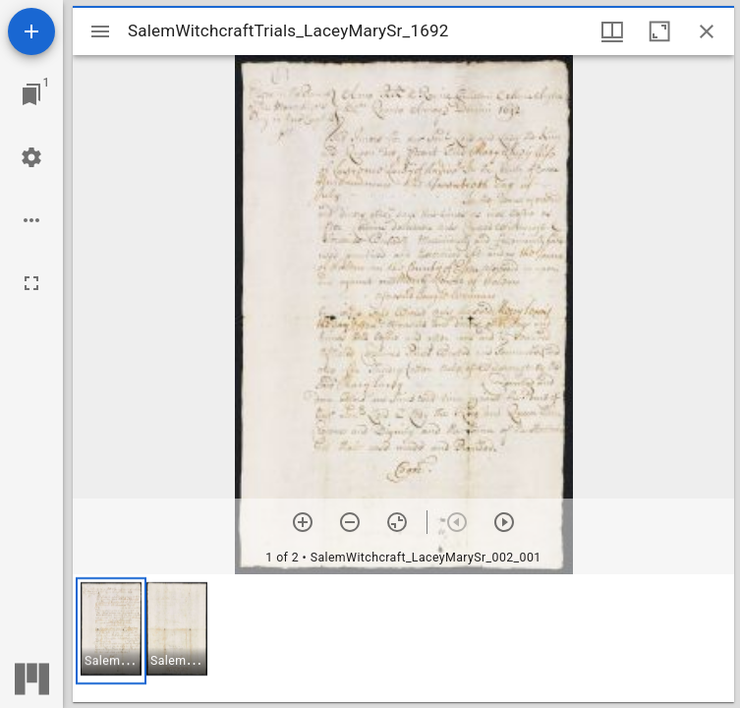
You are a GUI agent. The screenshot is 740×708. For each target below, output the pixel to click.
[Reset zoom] (397, 522)
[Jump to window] (31, 94)
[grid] (403, 638)
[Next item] (504, 522)
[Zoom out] (349, 522)
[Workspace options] (31, 220)
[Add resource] (31, 31)
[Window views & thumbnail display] (612, 31)
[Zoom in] (302, 522)
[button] (111, 630)
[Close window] (706, 31)
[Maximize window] (659, 31)
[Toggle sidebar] (100, 31)
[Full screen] (31, 283)
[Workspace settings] (31, 157)
